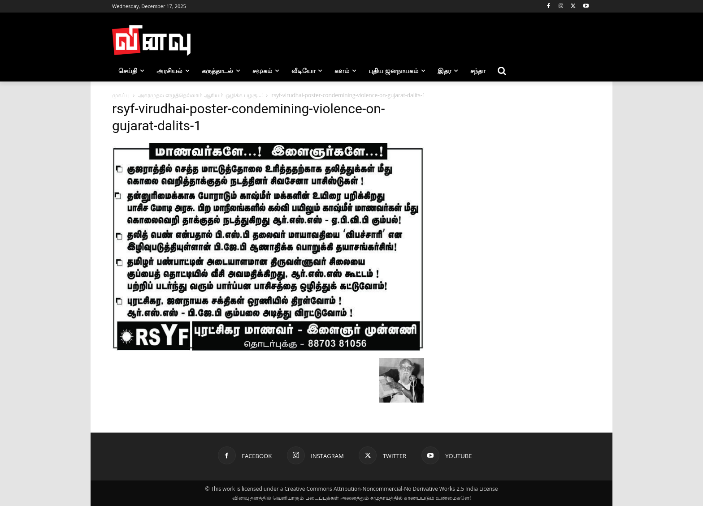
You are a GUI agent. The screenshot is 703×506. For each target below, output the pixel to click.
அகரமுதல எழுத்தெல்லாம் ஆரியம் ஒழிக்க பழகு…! (200, 95)
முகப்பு (121, 95)
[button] (502, 70)
